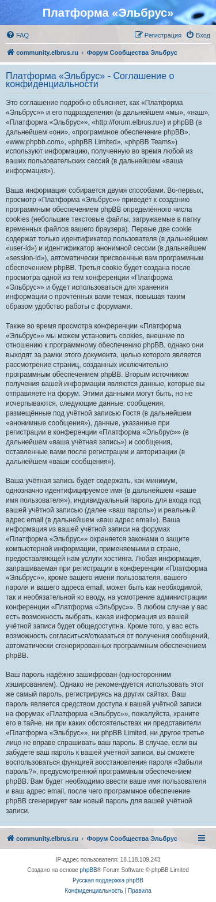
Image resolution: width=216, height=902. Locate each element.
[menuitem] (17, 35)
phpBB (88, 870)
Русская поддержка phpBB (108, 880)
